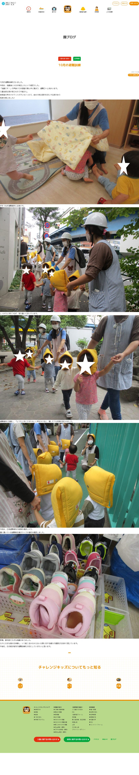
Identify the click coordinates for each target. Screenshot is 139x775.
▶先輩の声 (92, 742)
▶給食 (36, 736)
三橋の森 (7, 4)
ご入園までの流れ (77, 731)
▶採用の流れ (93, 734)
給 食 (12, 4)
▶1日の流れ (37, 739)
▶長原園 (56, 736)
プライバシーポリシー (79, 751)
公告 (73, 747)
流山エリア (13, 2)
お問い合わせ (134, 3)
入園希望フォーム (77, 736)
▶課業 (36, 734)
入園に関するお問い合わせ (47, 761)
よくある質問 (109, 10)
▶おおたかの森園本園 (60, 744)
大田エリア (7, 2)
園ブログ (54, 10)
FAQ (73, 734)
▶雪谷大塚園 (58, 734)
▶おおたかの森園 (59, 742)
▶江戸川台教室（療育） (61, 751)
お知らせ (124, 3)
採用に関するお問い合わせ (77, 761)
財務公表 (74, 744)
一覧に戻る (69, 655)
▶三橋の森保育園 (59, 731)
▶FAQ (91, 744)
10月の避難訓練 (133, 75)
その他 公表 (75, 749)
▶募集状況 (92, 739)
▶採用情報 (92, 736)
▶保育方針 (37, 731)
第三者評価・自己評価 (79, 742)
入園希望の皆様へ (83, 10)
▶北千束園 (57, 739)
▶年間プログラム (39, 742)
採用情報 (97, 10)
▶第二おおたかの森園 (60, 747)
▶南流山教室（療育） (60, 754)
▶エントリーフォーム (96, 747)
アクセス (116, 3)
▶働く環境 (92, 731)
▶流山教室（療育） (60, 749)
